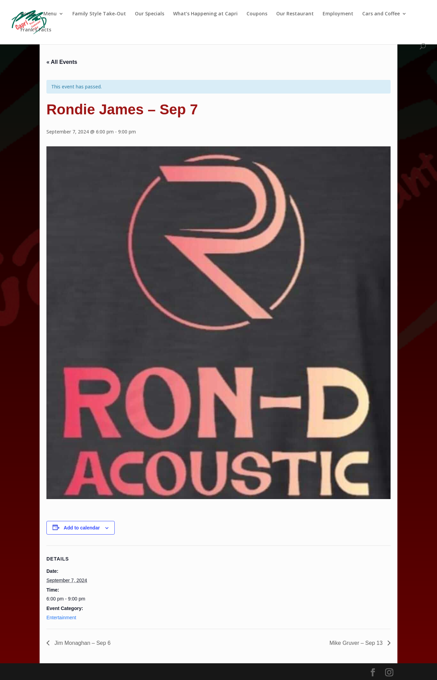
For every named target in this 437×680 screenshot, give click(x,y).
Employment (338, 14)
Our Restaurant (295, 14)
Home (27, 14)
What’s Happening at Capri (205, 14)
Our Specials (149, 14)
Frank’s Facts (35, 30)
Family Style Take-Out (99, 14)
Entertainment (61, 617)
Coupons (256, 14)
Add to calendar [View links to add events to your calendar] (82, 527)
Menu (50, 14)
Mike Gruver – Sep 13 (356, 643)
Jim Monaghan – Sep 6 (82, 643)
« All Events (61, 62)
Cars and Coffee (381, 14)
